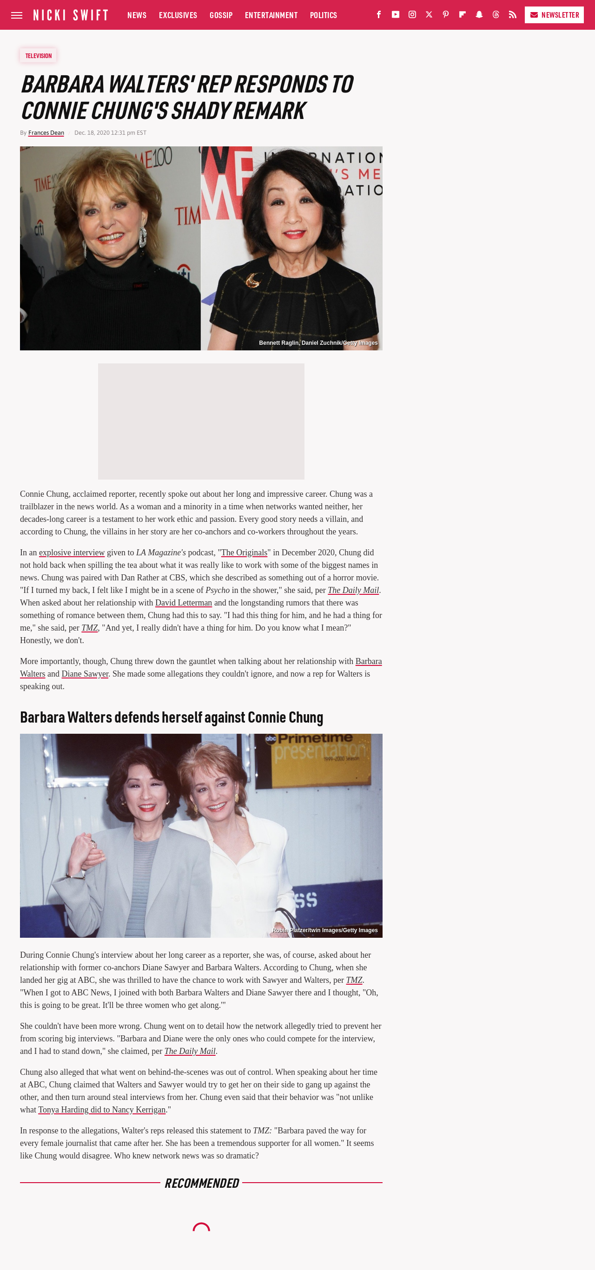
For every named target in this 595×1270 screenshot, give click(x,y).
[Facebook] (378, 16)
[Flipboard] (462, 16)
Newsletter (554, 15)
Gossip (221, 14)
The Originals (244, 552)
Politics (323, 14)
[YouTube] (395, 16)
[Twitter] (429, 16)
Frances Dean (46, 132)
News (136, 14)
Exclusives (178, 14)
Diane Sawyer (85, 673)
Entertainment (271, 14)
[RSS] (512, 16)
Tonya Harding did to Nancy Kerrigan (101, 1109)
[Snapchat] (479, 16)
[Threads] (496, 16)
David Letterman (183, 602)
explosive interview (72, 552)
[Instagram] (412, 16)
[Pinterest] (445, 16)
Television (39, 55)
